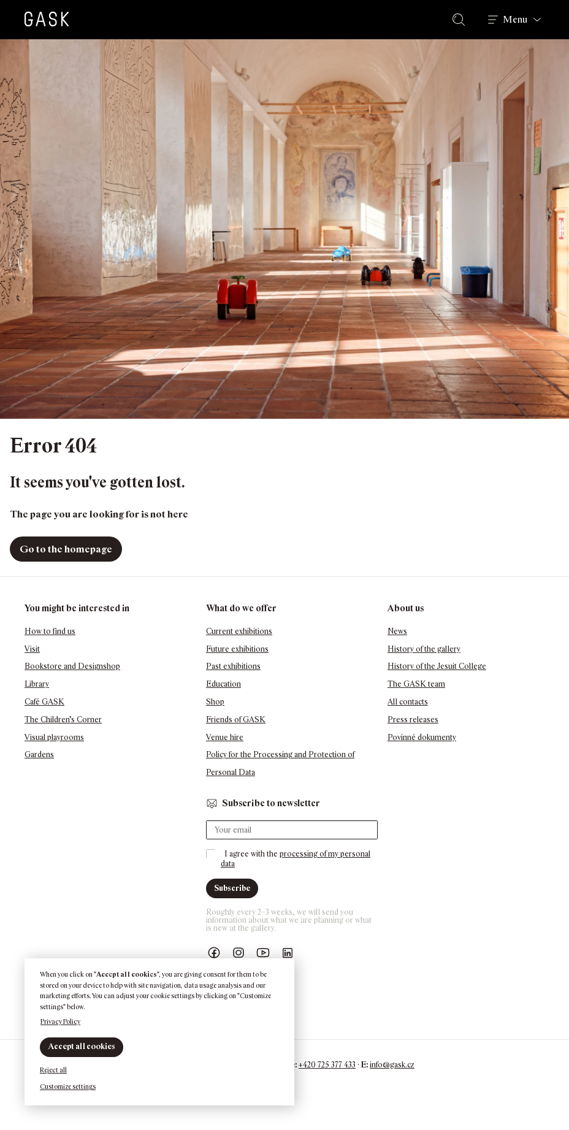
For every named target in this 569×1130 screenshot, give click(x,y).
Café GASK (44, 701)
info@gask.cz (392, 1064)
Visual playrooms (54, 737)
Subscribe (232, 888)
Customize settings (68, 1086)
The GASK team (416, 684)
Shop (215, 701)
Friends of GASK (235, 719)
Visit (32, 649)
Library (37, 684)
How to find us (50, 631)
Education (223, 684)
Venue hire (224, 737)
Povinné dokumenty (422, 737)
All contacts (408, 701)
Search (461, 19)
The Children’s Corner (63, 719)
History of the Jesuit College (437, 666)
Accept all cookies (81, 1046)
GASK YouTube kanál (263, 953)
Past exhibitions (233, 666)
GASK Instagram (238, 953)
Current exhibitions (239, 631)
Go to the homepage (66, 549)
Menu (515, 20)
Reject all (53, 1070)
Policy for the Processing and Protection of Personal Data (280, 763)
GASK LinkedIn (288, 953)
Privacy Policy (60, 1021)
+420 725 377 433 (327, 1064)
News (397, 631)
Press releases (413, 719)
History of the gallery (424, 649)
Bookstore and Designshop (72, 666)
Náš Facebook (214, 953)
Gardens (39, 754)
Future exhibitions (237, 649)
